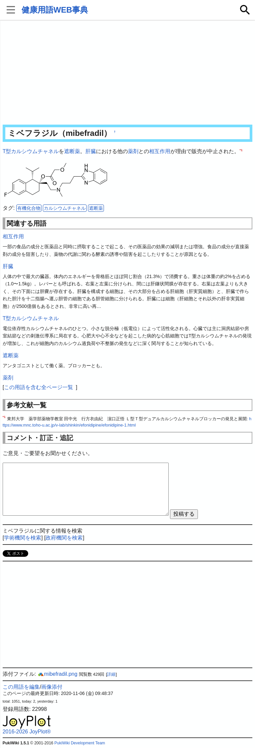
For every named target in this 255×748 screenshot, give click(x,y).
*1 (240, 150)
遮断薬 (72, 151)
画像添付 (51, 687)
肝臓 (90, 151)
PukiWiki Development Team (79, 743)
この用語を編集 (21, 687)
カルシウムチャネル (65, 208)
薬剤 (133, 151)
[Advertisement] (128, 73)
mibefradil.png (58, 674)
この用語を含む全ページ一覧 (38, 387)
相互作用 (159, 151)
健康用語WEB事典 (55, 9)
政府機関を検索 (64, 538)
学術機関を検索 (22, 538)
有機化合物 (29, 208)
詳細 (111, 674)
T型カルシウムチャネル (31, 151)
